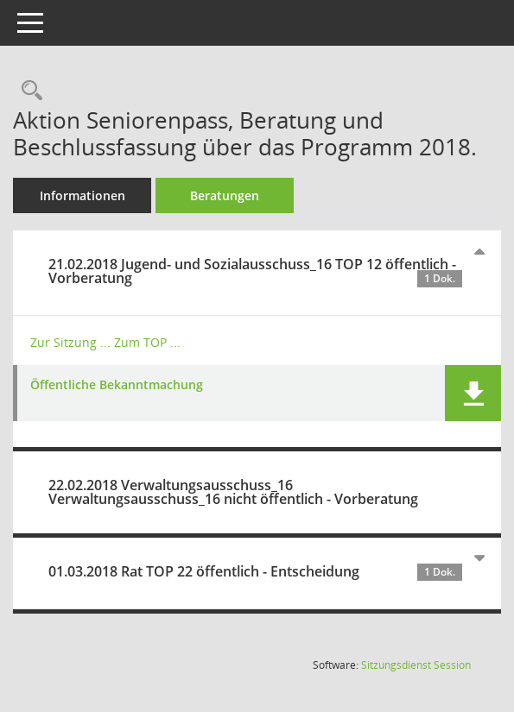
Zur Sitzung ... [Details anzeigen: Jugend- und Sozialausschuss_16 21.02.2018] (70, 342)
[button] (473, 393)
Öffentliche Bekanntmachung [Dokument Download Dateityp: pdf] (116, 385)
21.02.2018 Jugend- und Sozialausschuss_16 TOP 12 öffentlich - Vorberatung (255, 271)
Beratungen (224, 195)
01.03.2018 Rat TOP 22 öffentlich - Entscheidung (255, 571)
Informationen (82, 195)
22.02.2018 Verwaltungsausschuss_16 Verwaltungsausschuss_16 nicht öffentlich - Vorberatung (233, 492)
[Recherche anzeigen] (27, 91)
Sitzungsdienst (416, 665)
